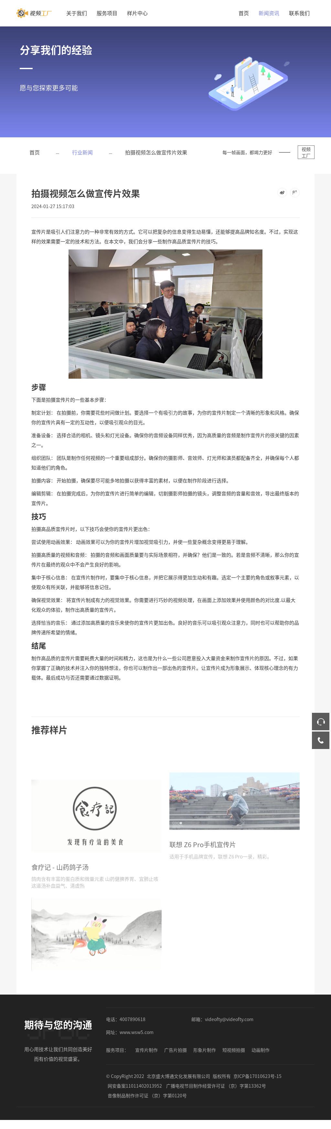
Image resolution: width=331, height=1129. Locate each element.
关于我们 (76, 13)
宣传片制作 (146, 1055)
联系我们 (299, 13)
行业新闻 (82, 152)
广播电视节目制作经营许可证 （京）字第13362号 (216, 1091)
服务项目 (107, 13)
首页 (244, 13)
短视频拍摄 (233, 1055)
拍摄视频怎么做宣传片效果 (156, 152)
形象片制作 (204, 1055)
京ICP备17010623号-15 (257, 1082)
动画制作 (260, 1055)
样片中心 (137, 13)
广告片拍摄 (175, 1055)
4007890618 (132, 1025)
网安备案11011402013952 (135, 1091)
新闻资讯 (269, 13)
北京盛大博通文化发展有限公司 (178, 1082)
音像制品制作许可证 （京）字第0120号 (147, 1101)
